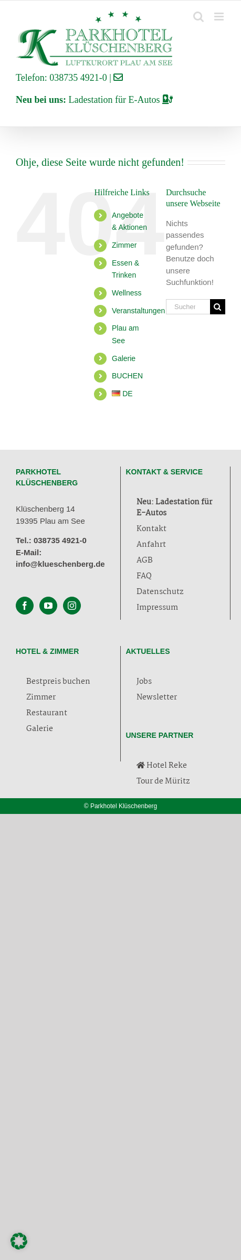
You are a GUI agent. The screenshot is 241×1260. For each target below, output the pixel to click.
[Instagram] (72, 606)
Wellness (127, 293)
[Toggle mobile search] (198, 16)
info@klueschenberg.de (60, 563)
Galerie (123, 358)
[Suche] (217, 306)
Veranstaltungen (138, 310)
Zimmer (124, 245)
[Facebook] (25, 606)
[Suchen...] (188, 306)
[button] (19, 1241)
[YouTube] (48, 606)
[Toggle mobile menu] (219, 16)
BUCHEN (127, 376)
